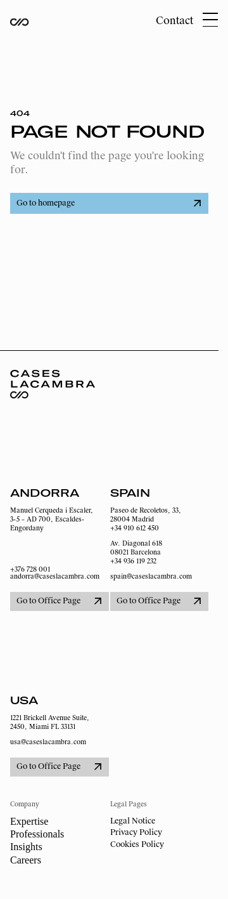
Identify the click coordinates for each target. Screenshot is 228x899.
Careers (25, 860)
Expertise (29, 821)
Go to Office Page (58, 601)
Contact (174, 20)
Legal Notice (132, 821)
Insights (26, 846)
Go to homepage (108, 203)
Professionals (37, 834)
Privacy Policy (136, 832)
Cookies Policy (137, 844)
